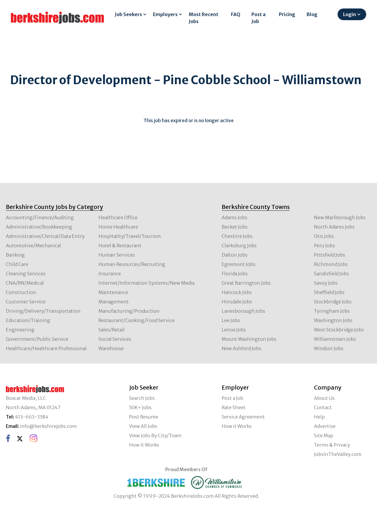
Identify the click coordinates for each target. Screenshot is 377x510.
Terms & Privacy (332, 445)
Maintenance (113, 292)
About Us (324, 398)
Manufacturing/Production (129, 311)
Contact (323, 407)
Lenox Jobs (234, 330)
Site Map (323, 435)
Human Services (116, 255)
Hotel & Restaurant (119, 245)
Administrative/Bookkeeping (39, 227)
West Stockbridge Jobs (339, 330)
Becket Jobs (235, 227)
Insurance (109, 273)
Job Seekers (128, 14)
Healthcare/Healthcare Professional (46, 348)
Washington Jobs (333, 320)
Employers (165, 14)
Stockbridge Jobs (333, 302)
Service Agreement (243, 417)
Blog (312, 14)
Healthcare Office (118, 217)
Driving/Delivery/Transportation (43, 311)
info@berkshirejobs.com (48, 426)
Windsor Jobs (328, 348)
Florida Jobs (235, 273)
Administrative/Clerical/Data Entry (45, 236)
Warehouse (111, 348)
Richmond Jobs (331, 264)
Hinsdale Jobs (237, 302)
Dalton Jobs (235, 255)
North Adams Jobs (334, 227)
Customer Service (26, 302)
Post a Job (258, 17)
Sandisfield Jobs (331, 273)
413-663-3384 (31, 417)
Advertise (325, 426)
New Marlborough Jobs (340, 217)
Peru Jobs (324, 245)
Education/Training (28, 320)
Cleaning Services (26, 273)
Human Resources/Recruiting (131, 264)
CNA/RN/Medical (25, 283)
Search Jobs (142, 398)
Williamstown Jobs (335, 339)
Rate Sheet (234, 407)
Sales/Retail (111, 330)
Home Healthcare (118, 227)
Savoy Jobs (326, 283)
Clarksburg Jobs (239, 245)
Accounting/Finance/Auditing (40, 217)
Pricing (287, 14)
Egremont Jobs (239, 264)
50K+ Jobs (140, 407)
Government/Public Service (37, 339)
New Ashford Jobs (241, 348)
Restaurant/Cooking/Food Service (136, 320)
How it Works (144, 445)
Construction (21, 292)
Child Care (17, 264)
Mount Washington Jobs (249, 339)
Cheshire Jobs (237, 236)
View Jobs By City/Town (155, 435)
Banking (15, 255)
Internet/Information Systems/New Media (146, 283)
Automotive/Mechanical (33, 245)
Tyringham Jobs (332, 311)
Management (113, 302)
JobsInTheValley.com (338, 454)
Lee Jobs (231, 320)
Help (319, 417)
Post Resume (143, 417)
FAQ (235, 14)
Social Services (114, 339)
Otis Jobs (324, 236)
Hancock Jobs (237, 292)
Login (349, 14)
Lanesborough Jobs (243, 311)
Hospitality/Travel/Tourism (129, 236)
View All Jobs (143, 426)
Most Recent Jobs (203, 17)
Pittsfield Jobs (329, 255)
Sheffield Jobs (329, 292)
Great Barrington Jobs (246, 283)
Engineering (20, 330)
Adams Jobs (234, 217)
